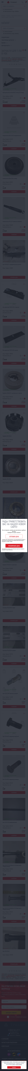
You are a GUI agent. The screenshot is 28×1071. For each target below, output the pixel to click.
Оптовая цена (14, 536)
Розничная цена (14, 546)
